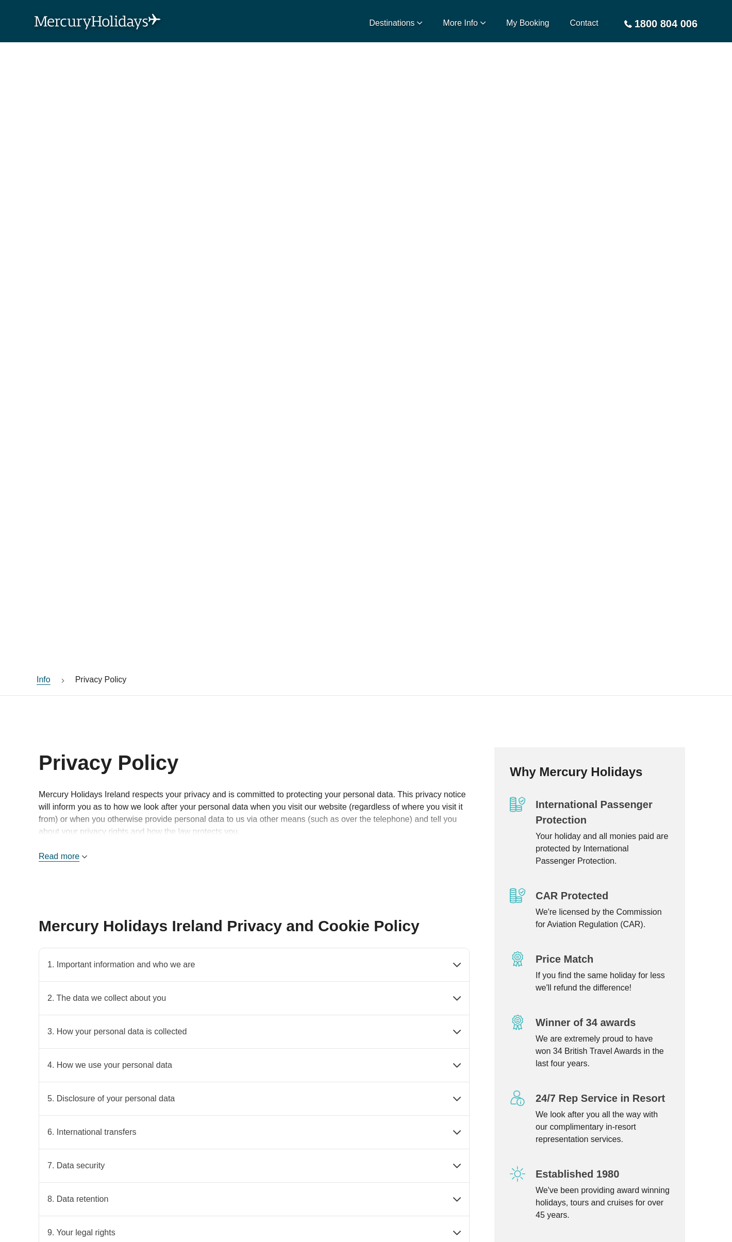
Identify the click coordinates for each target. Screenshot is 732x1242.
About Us (54, 1081)
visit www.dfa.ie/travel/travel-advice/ (102, 1199)
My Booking (528, 23)
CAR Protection (65, 1036)
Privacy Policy (178, 1036)
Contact (584, 23)
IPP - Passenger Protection (86, 1058)
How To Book (177, 1104)
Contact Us (57, 1104)
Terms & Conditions (188, 1081)
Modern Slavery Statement (201, 1058)
